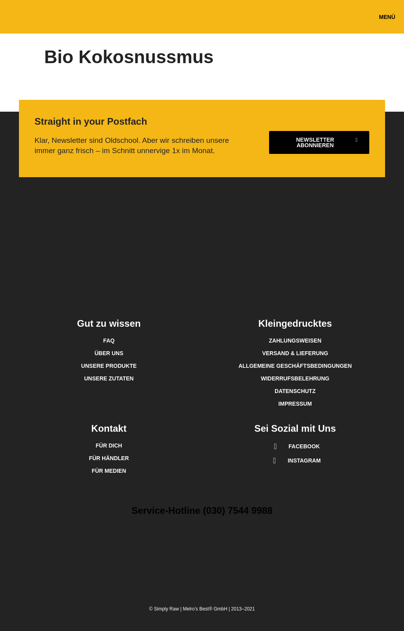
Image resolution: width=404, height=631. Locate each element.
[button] (387, 16)
